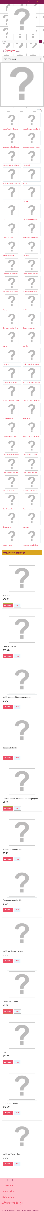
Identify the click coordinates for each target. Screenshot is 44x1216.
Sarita (5, 346)
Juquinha (26, 255)
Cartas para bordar (29, 328)
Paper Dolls (26, 165)
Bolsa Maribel (7, 527)
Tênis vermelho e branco (31, 364)
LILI (4, 201)
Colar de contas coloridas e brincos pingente (31, 400)
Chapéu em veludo (9, 491)
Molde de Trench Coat (10, 274)
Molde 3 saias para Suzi (11, 400)
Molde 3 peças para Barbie (32, 129)
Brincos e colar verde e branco (10, 292)
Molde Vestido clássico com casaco (10, 129)
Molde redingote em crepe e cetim (11, 183)
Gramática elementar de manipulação (11, 382)
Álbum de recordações (30, 545)
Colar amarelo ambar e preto (10, 473)
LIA (4, 219)
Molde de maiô (8, 418)
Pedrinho (6, 364)
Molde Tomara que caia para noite (30, 274)
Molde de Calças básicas (11, 147)
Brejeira (25, 346)
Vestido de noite (28, 310)
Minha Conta (8, 1197)
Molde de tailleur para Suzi (31, 382)
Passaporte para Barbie (30, 237)
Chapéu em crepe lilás (10, 436)
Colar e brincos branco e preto (11, 454)
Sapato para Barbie (9, 509)
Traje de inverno (28, 509)
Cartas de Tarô (8, 237)
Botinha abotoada (9, 255)
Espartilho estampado (30, 491)
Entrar (29, 1)
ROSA (25, 183)
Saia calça (26, 418)
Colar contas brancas (30, 473)
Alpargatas (6, 310)
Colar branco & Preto (30, 454)
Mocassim (26, 527)
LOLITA (25, 201)
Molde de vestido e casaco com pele (31, 147)
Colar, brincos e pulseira (11, 165)
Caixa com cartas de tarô (11, 328)
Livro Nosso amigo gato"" (31, 219)
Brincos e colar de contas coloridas (31, 436)
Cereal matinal (7, 545)
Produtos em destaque (14, 552)
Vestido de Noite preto (30, 292)
